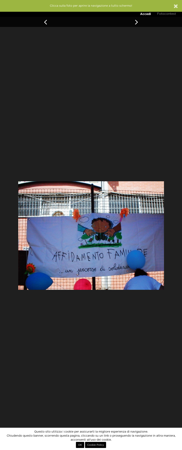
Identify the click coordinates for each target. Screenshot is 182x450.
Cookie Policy (95, 445)
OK (80, 445)
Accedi (145, 14)
